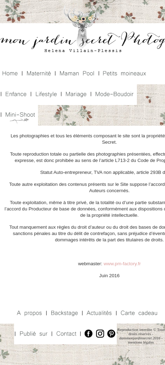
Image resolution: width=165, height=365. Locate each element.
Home (10, 74)
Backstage (63, 313)
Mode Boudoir (113, 94)
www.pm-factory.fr (122, 263)
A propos (30, 313)
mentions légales (141, 342)
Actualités (98, 313)
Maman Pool (76, 74)
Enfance (15, 94)
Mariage (75, 94)
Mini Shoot (19, 115)
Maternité (38, 74)
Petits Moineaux (124, 74)
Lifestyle (45, 94)
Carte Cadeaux (138, 313)
